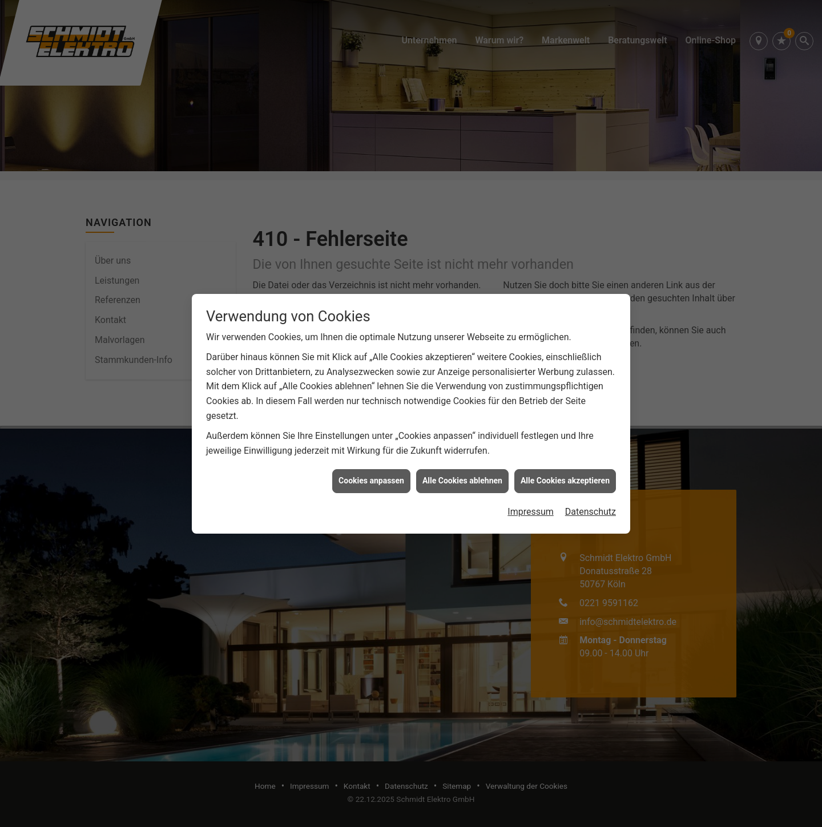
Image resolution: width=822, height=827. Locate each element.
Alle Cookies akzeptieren (565, 475)
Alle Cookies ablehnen (462, 475)
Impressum (530, 506)
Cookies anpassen (371, 475)
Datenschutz (590, 506)
